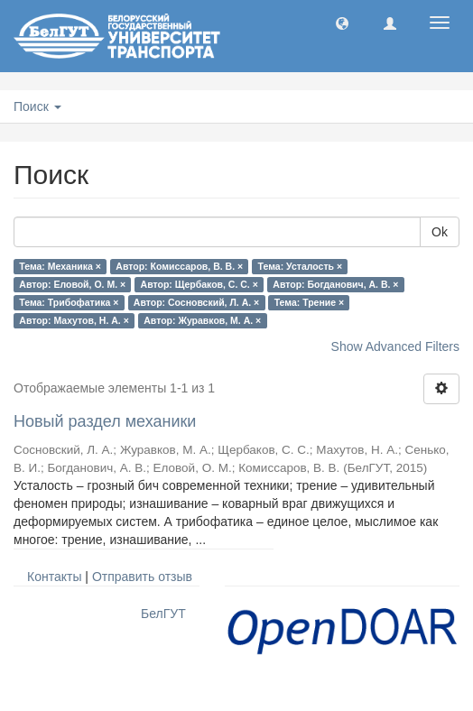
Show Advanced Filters (395, 346)
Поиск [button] (37, 106)
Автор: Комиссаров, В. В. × (179, 266)
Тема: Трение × (309, 302)
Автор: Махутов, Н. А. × (73, 320)
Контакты (54, 576)
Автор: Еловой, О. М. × (72, 284)
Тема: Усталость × (300, 266)
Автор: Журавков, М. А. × (202, 320)
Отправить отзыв (142, 576)
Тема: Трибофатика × (68, 302)
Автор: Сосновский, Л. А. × (196, 302)
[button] (342, 22)
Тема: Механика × (60, 266)
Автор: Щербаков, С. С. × (199, 284)
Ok (439, 232)
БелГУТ (163, 613)
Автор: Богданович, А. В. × (335, 284)
